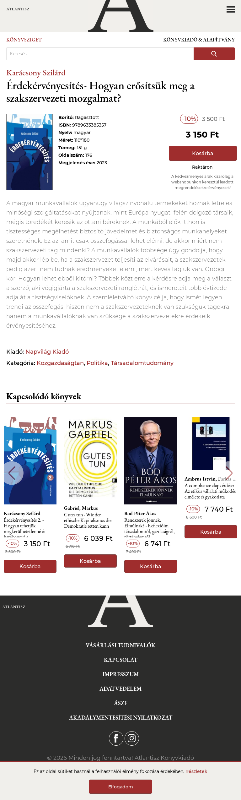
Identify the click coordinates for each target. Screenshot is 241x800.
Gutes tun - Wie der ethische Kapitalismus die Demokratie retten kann (87, 520)
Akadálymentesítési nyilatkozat (120, 717)
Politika (97, 363)
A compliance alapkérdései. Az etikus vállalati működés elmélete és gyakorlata (210, 491)
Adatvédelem (120, 688)
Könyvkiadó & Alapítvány (199, 39)
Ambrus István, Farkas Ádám (211, 479)
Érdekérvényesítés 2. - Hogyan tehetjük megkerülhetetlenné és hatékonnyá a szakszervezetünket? (24, 527)
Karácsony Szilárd (36, 72)
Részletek (196, 771)
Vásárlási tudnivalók (120, 645)
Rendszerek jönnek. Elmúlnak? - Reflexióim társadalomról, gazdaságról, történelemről (149, 527)
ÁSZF (120, 703)
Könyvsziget (24, 39)
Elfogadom (120, 787)
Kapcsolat (120, 659)
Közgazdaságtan (60, 363)
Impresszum (121, 674)
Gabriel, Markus (81, 508)
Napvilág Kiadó (47, 351)
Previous (12, 473)
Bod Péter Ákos (140, 513)
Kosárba (202, 153)
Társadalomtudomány (142, 363)
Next (229, 473)
